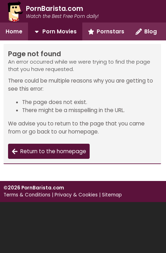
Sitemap (112, 195)
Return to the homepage (49, 151)
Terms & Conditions (27, 195)
